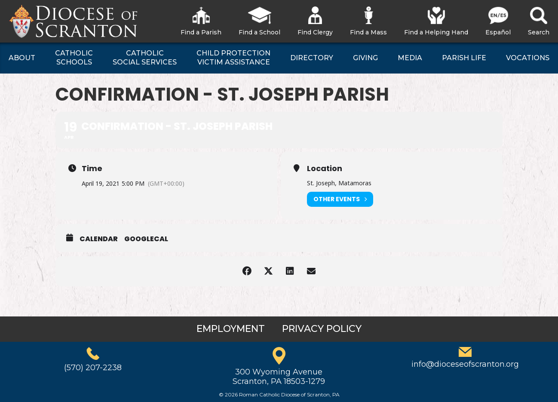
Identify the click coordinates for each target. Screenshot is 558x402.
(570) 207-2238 (93, 367)
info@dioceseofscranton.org (465, 364)
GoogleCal (146, 239)
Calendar (99, 239)
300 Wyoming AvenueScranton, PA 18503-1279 (279, 376)
